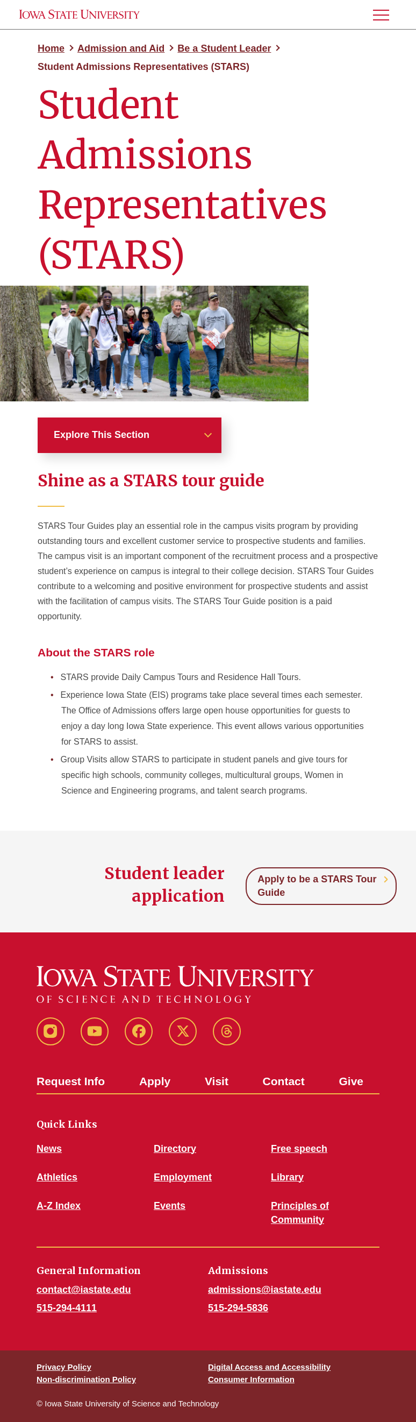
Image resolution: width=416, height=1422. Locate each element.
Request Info (71, 1081)
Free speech (299, 1148)
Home (51, 48)
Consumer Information (251, 1379)
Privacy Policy (64, 1366)
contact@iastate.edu (84, 1289)
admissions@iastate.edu (264, 1289)
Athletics (57, 1177)
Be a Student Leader (224, 48)
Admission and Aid (120, 48)
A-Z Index (59, 1205)
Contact (284, 1081)
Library (287, 1177)
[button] (385, 15)
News (49, 1148)
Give (351, 1081)
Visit (216, 1081)
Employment (183, 1177)
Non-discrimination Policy (86, 1379)
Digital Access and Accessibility (269, 1366)
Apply (154, 1081)
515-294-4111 (67, 1308)
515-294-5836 (238, 1308)
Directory (175, 1148)
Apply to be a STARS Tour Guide (316, 886)
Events (169, 1205)
